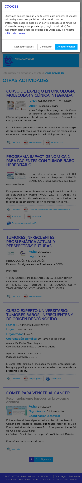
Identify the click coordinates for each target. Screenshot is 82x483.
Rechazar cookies (24, 46)
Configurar (46, 46)
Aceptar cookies (66, 46)
